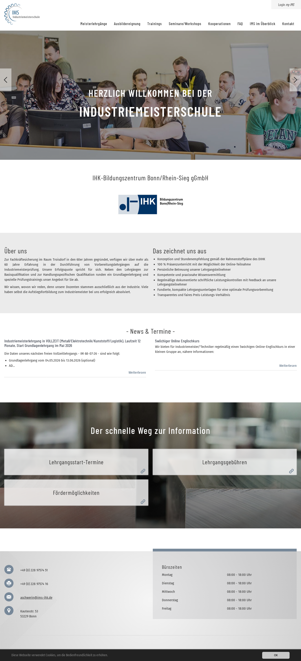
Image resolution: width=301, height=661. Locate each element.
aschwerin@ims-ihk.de (36, 597)
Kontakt (288, 23)
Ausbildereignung (127, 23)
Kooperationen (219, 23)
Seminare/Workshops (185, 23)
